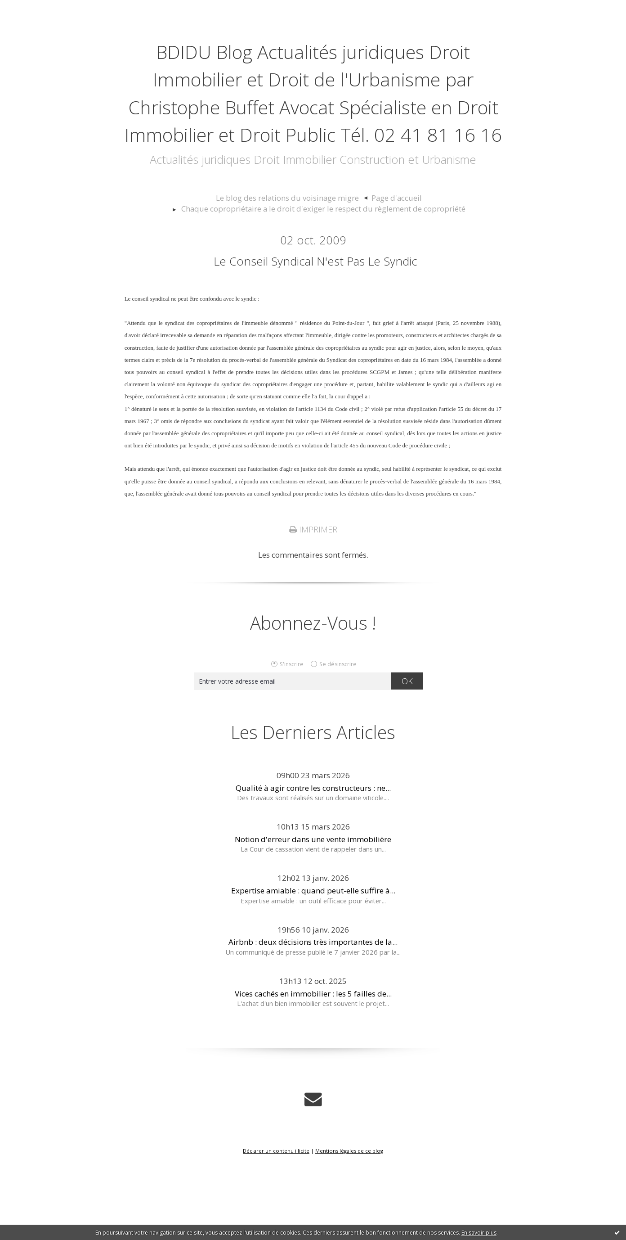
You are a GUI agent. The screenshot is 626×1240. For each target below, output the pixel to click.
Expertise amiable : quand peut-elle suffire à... (313, 974)
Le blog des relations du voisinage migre (291, 280)
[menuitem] (296, 281)
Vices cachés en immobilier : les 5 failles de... (313, 1077)
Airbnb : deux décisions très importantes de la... (313, 1025)
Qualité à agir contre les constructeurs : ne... (313, 871)
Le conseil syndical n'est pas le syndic (315, 341)
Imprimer (313, 613)
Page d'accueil (386, 280)
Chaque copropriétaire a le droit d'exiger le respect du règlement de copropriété (323, 290)
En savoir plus (478, 1232)
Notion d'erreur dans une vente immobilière (313, 923)
